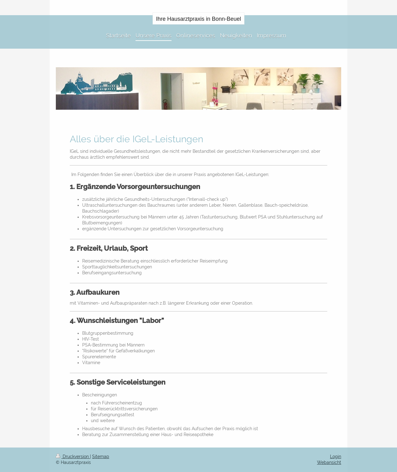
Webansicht (329, 462)
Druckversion (73, 456)
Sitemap (100, 456)
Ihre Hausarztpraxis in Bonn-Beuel (198, 19)
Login (335, 456)
